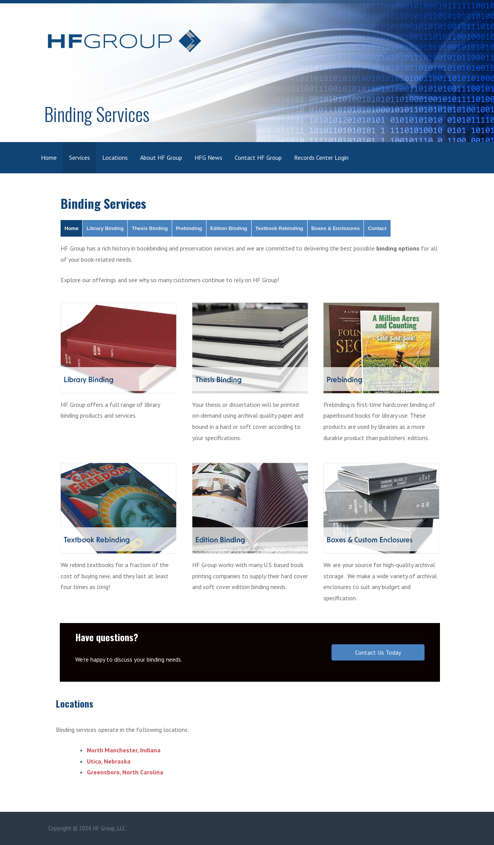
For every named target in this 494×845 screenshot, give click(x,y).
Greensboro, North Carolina (125, 772)
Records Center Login (321, 157)
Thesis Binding (149, 228)
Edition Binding (228, 228)
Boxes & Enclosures (335, 228)
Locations (115, 157)
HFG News (208, 157)
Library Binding (105, 228)
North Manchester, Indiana (124, 750)
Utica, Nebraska (108, 761)
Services (79, 157)
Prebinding (189, 228)
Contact (377, 228)
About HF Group (161, 157)
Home (49, 157)
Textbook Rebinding (279, 228)
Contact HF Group (258, 157)
